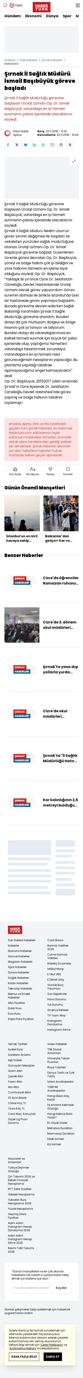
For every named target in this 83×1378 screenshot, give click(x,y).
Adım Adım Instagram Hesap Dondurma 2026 (20, 1226)
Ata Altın (13, 1087)
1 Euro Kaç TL (16, 1108)
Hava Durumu (56, 999)
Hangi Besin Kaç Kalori (58, 1097)
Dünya (52, 16)
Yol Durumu (55, 1005)
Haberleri (11, 64)
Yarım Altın (15, 1082)
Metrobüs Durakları (59, 1128)
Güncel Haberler (18, 956)
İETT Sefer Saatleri (19, 1189)
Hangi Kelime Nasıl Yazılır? (59, 1115)
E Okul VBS (54, 974)
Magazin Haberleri (20, 962)
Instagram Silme (58, 1030)
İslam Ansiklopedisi (60, 1082)
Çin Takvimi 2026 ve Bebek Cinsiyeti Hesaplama (21, 1180)
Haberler (9, 60)
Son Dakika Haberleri (21, 940)
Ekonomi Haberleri (20, 951)
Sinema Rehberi (58, 1010)
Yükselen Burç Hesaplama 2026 (19, 1201)
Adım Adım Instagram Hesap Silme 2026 (20, 1239)
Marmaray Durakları (60, 1133)
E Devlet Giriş (55, 979)
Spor (67, 16)
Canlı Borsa (55, 940)
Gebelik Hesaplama (21, 1194)
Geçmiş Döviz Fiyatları (17, 1216)
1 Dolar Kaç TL (17, 1103)
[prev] (7, 520)
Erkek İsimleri (55, 1139)
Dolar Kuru (15, 1008)
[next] (76, 520)
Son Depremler (57, 994)
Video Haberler (57, 1044)
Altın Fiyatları (16, 1003)
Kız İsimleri (54, 1144)
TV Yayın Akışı (56, 1015)
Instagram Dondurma (54, 1022)
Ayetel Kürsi (15, 1049)
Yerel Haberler (28, 60)
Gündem (12, 16)
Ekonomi (33, 16)
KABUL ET (53, 1357)
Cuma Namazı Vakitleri (57, 956)
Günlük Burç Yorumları (55, 986)
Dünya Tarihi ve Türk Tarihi (60, 1074)
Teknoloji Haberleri (20, 988)
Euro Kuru (14, 1013)
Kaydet (61, 1288)
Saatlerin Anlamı (19, 1055)
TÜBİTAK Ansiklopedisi (56, 1088)
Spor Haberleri (17, 967)
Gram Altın (15, 1071)
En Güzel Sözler (57, 1123)
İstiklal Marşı (55, 969)
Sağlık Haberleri (18, 978)
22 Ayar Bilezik (17, 1098)
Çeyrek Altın (15, 1076)
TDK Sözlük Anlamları (54, 1051)
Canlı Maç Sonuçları (22, 1114)
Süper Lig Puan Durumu (18, 1121)
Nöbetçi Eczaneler (59, 963)
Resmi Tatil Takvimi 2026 (21, 1250)
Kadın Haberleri (18, 983)
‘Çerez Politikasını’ (51, 1345)
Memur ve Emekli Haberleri (19, 995)
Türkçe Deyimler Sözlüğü (18, 1169)
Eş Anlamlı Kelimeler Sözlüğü (60, 1106)
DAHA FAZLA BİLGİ (24, 1357)
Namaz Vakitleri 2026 (57, 947)
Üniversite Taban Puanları (58, 1060)
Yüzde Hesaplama (20, 1209)
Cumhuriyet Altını (19, 1092)
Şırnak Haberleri (51, 60)
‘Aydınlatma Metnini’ (23, 1348)
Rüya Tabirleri (56, 1067)
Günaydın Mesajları (21, 1065)
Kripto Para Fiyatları (21, 1019)
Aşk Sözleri (15, 1060)
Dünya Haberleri (18, 972)
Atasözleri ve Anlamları (16, 1160)
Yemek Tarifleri (17, 1044)
